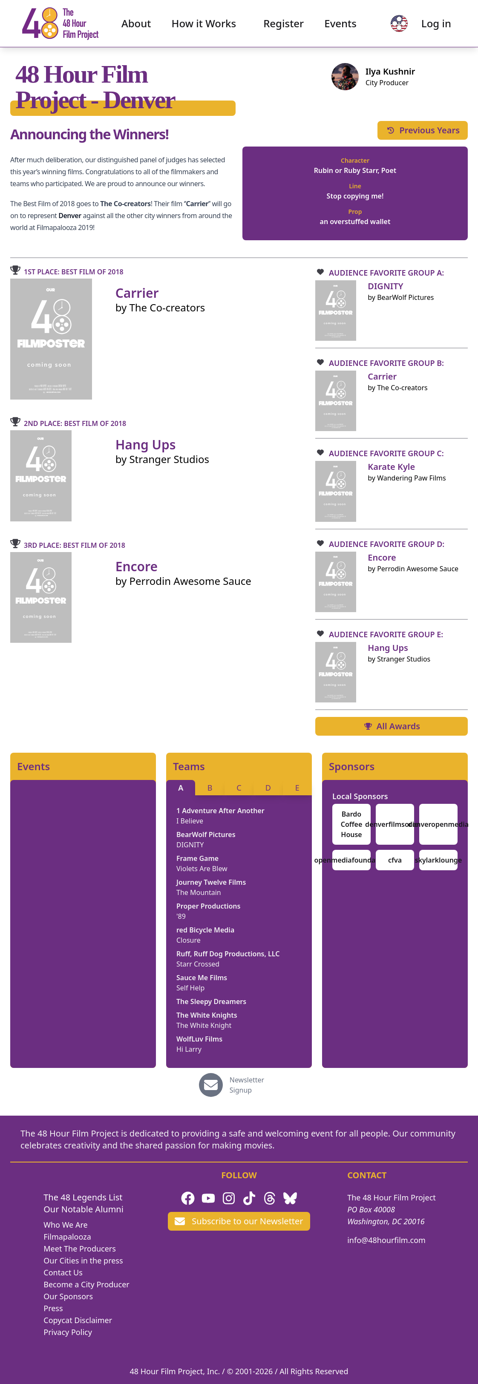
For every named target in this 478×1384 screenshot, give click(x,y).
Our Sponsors (68, 1296)
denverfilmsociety (395, 824)
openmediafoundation (351, 860)
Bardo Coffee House (352, 824)
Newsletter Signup (247, 1085)
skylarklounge (438, 860)
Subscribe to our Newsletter (239, 1221)
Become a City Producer (86, 1284)
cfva (395, 860)
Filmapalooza (67, 1237)
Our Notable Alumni (83, 1209)
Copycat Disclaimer (77, 1320)
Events (340, 24)
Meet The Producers (79, 1248)
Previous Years (423, 130)
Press (53, 1308)
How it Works (204, 24)
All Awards (391, 726)
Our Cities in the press (83, 1260)
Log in (436, 24)
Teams (189, 766)
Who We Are (65, 1225)
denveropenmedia (438, 824)
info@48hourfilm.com (386, 1240)
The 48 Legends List (82, 1197)
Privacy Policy (67, 1332)
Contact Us (63, 1272)
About (136, 24)
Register (283, 24)
